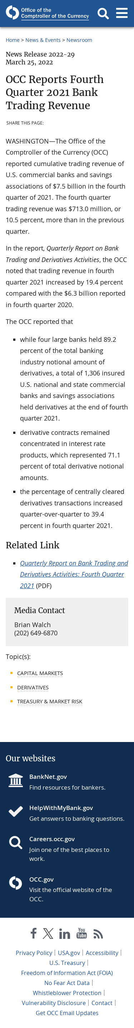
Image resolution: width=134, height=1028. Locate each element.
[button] (103, 13)
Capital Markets (40, 673)
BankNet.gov (48, 776)
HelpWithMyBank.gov (61, 808)
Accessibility (102, 953)
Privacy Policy (34, 953)
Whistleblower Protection (67, 993)
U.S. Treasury (67, 963)
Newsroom (79, 40)
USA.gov (69, 953)
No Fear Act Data (67, 983)
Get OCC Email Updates (67, 1013)
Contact (102, 1003)
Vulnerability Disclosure (54, 1003)
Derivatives (33, 687)
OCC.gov (41, 879)
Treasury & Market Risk (49, 701)
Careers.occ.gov (52, 839)
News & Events (43, 40)
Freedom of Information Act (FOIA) (67, 973)
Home (13, 40)
